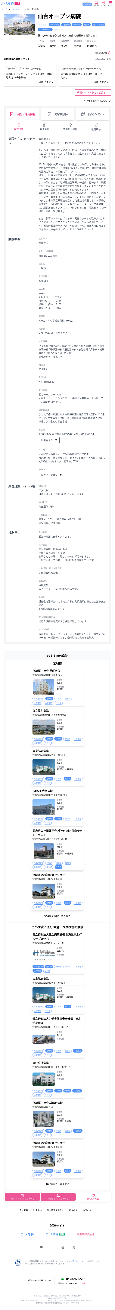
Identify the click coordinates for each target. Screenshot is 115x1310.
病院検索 (15, 9)
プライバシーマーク (79, 1261)
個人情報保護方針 (55, 1210)
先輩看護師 (57, 114)
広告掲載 (73, 1210)
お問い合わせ (89, 1210)
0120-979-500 (75, 1279)
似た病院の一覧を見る (57, 1184)
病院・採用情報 (22, 114)
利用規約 (37, 1210)
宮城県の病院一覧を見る (57, 916)
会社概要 (23, 1210)
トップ (4, 9)
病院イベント (92, 114)
